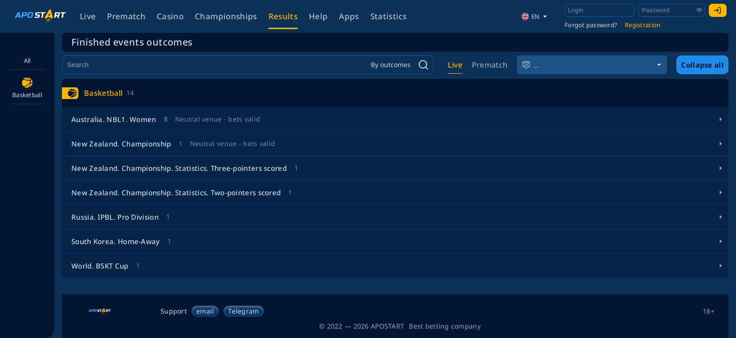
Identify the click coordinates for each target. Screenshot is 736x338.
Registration (642, 25)
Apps (349, 16)
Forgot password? (591, 25)
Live (88, 16)
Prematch (126, 16)
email (205, 311)
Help (318, 16)
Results (283, 16)
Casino (170, 16)
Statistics (388, 16)
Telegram (243, 311)
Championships (226, 16)
